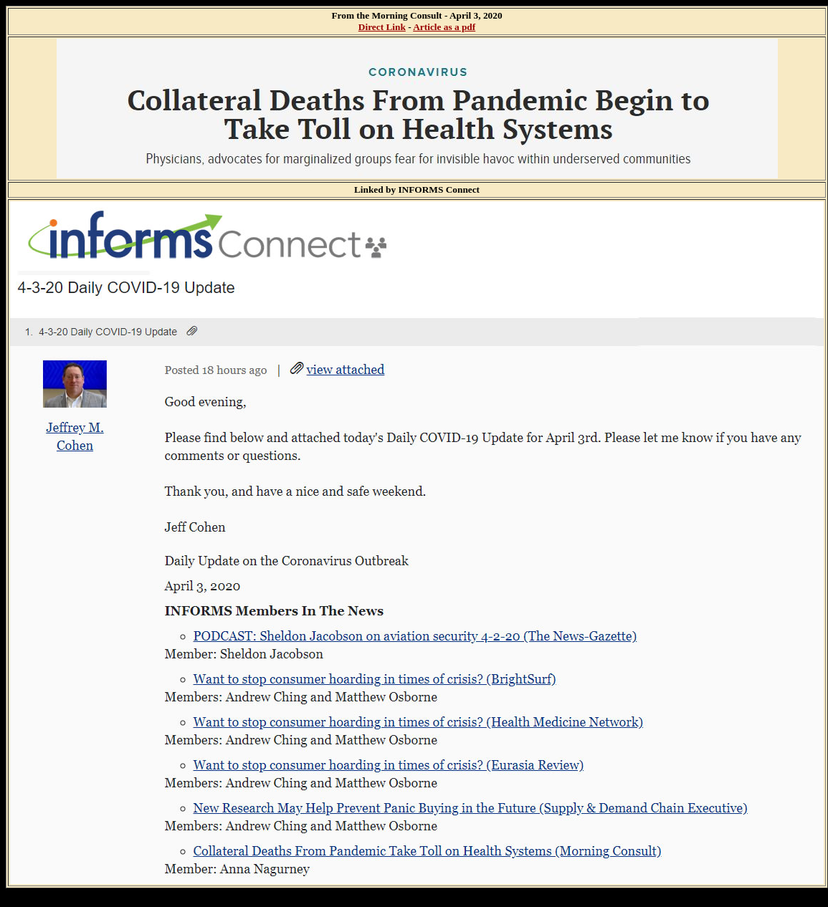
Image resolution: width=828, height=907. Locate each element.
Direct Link (382, 26)
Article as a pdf (444, 26)
